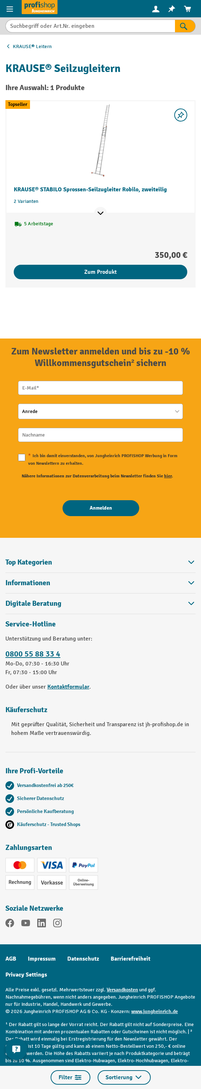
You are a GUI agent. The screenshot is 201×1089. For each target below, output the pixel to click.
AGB (10, 958)
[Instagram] (57, 924)
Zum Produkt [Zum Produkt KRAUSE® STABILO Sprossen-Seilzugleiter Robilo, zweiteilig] (100, 272)
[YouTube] (25, 924)
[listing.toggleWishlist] (180, 115)
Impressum (42, 958)
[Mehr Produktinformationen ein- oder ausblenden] (100, 213)
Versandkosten (122, 990)
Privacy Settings (26, 974)
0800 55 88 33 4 (32, 654)
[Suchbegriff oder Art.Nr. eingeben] (90, 26)
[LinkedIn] (41, 924)
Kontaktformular (68, 686)
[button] (100, 603)
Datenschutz (83, 958)
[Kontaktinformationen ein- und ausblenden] (16, 1049)
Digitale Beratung (33, 603)
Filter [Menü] (70, 1077)
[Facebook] (9, 924)
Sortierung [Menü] (124, 1077)
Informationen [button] (100, 582)
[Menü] (10, 8)
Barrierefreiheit (130, 958)
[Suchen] (185, 26)
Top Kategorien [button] (100, 562)
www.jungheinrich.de (154, 1011)
